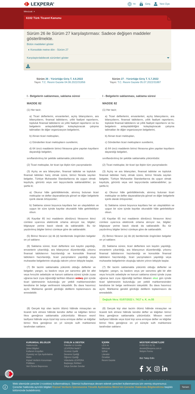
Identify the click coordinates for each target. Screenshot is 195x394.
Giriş (147, 3)
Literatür (106, 354)
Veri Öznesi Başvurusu (37, 366)
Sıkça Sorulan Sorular (74, 366)
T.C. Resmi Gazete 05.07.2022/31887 (139, 82)
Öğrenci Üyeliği (71, 357)
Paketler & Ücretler (73, 345)
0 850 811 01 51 (147, 345)
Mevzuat (28, 11)
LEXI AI (105, 345)
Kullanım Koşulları (34, 351)
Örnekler (106, 357)
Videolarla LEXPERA (74, 360)
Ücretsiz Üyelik (71, 351)
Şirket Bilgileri (32, 348)
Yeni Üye (165, 3)
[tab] (28, 66)
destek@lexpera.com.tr (150, 348)
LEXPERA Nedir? (72, 348)
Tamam (185, 387)
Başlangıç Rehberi (72, 363)
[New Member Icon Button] (156, 3)
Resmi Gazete (108, 360)
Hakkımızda (31, 345)
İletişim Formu (146, 351)
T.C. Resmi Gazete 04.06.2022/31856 (63, 82)
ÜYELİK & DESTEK (74, 342)
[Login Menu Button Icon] (141, 3)
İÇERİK (106, 342)
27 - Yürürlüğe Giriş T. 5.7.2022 (139, 78)
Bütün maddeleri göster (40, 44)
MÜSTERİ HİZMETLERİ (152, 342)
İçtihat (104, 351)
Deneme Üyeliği (71, 354)
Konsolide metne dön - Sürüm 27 (47, 49)
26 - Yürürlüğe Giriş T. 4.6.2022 (64, 78)
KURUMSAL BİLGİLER (38, 342)
